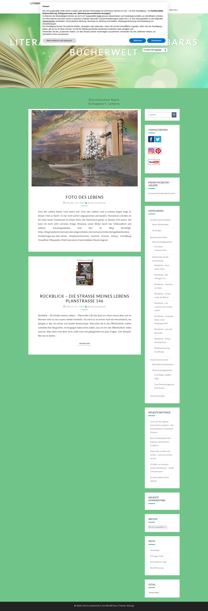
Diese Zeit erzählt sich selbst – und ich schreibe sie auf (161, 455)
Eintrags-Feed (156, 556)
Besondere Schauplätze (163, 364)
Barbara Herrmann (158, 237)
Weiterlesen (85, 343)
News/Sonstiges (157, 396)
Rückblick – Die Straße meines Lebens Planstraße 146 (84, 298)
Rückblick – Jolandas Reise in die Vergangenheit (163, 320)
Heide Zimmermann (159, 359)
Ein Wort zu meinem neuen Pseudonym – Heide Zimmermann (162, 468)
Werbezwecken (48, 21)
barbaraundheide (97, 203)
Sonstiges (156, 230)
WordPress (111, 605)
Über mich (173, 10)
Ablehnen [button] (137, 40)
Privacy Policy (154, 592)
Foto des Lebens (85, 197)
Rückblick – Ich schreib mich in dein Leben (163, 307)
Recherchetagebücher (162, 242)
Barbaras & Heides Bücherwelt (161, 193)
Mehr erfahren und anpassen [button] (59, 40)
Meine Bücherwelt (160, 224)
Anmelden (154, 550)
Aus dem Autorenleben (160, 219)
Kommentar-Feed (158, 562)
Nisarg (130, 605)
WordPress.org (157, 568)
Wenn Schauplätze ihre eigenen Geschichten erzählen (160, 442)
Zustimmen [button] (156, 40)
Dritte (99, 16)
